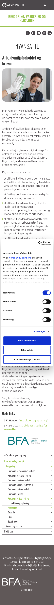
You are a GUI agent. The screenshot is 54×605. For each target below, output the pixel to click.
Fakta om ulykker (30, 494)
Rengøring (29, 466)
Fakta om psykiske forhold (30, 475)
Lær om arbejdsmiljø (28, 461)
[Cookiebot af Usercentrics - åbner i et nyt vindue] (38, 243)
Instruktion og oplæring (30, 503)
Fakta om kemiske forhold (30, 480)
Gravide (30, 512)
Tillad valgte (27, 350)
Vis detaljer (39, 331)
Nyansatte (30, 508)
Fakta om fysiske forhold (30, 489)
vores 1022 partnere (20, 258)
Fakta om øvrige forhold (30, 498)
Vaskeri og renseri (29, 526)
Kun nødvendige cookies (27, 359)
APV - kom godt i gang (28, 455)
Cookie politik (27, 590)
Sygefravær (30, 521)
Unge (30, 517)
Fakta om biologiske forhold (30, 485)
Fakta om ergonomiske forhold (30, 471)
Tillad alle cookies (27, 340)
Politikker (28, 531)
